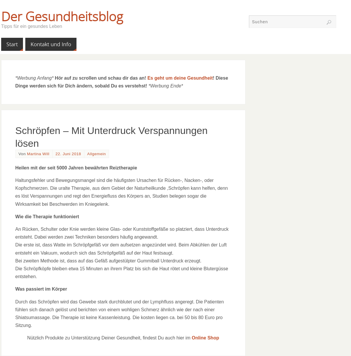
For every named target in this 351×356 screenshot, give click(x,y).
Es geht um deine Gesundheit (180, 78)
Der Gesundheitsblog (62, 16)
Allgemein (96, 154)
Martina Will (38, 154)
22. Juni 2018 (68, 154)
